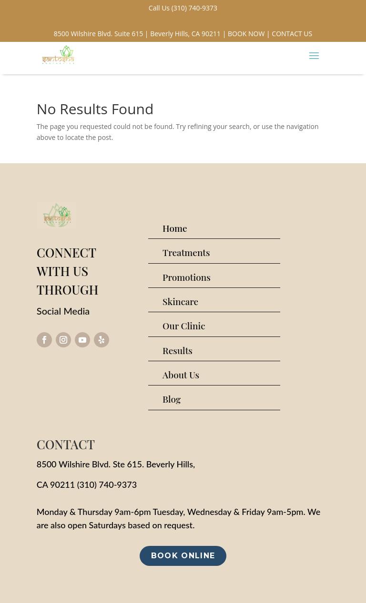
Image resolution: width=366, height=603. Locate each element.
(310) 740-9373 (107, 484)
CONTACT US (292, 33)
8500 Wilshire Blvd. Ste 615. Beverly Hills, (116, 464)
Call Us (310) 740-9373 (183, 7)
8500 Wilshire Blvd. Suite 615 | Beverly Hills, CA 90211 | (140, 33)
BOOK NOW (246, 33)
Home (175, 228)
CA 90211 (56, 484)
